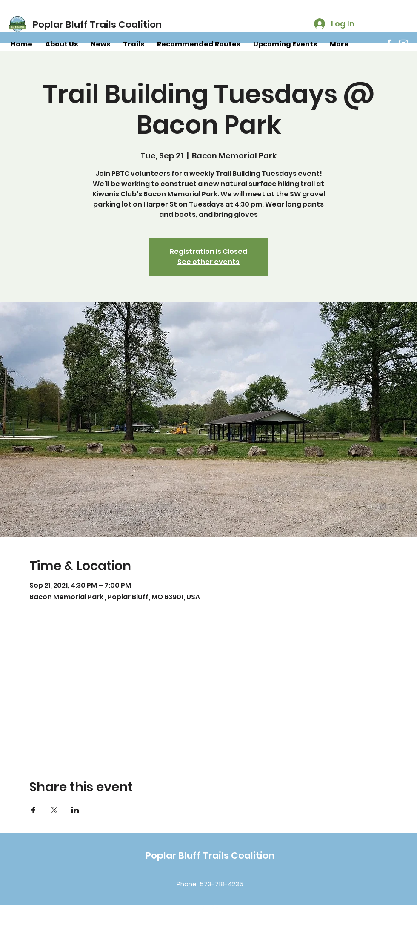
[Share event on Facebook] (33, 810)
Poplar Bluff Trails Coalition (210, 855)
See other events (208, 262)
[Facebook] (389, 44)
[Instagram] (403, 44)
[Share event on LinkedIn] (75, 810)
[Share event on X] (54, 810)
